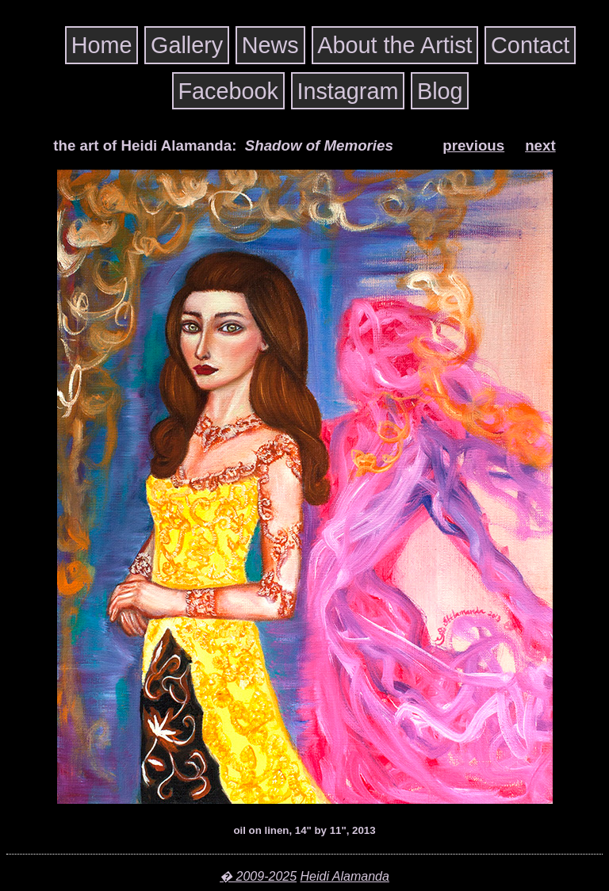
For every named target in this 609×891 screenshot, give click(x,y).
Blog (440, 90)
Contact (530, 45)
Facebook (228, 90)
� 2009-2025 (258, 876)
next (540, 145)
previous (473, 145)
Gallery (187, 45)
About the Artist (394, 45)
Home (101, 45)
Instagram (347, 90)
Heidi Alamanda (345, 876)
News (270, 45)
